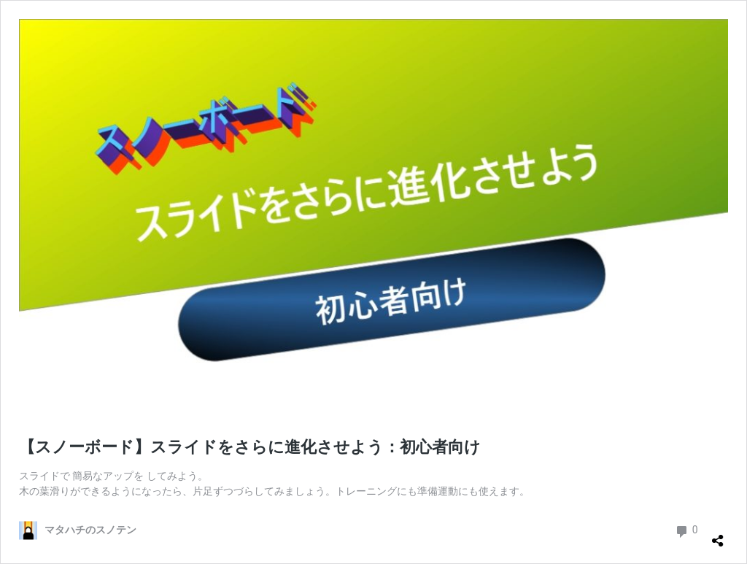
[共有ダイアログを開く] (718, 535)
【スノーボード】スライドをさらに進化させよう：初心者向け (250, 447)
